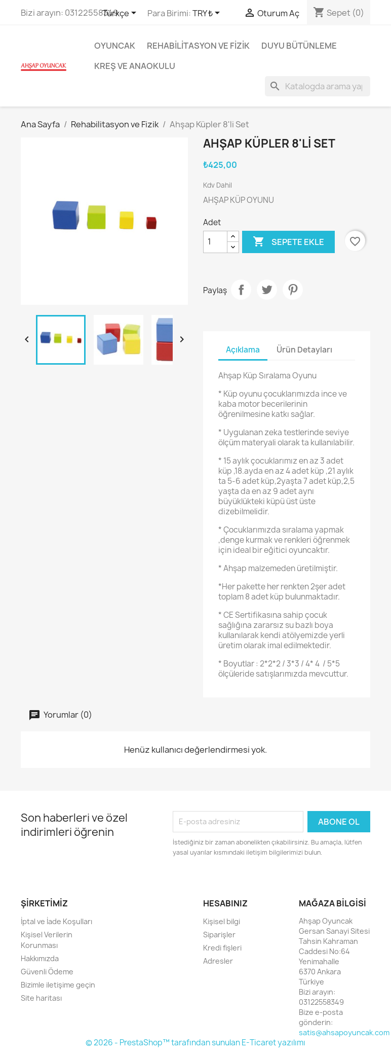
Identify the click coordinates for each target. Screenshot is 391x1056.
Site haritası (41, 998)
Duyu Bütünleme (299, 45)
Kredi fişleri (222, 948)
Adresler (218, 961)
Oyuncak (114, 45)
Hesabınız (225, 903)
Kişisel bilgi (221, 921)
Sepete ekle (288, 242)
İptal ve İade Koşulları (56, 921)
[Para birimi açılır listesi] (207, 14)
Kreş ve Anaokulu (134, 66)
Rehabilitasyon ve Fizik (198, 45)
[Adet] (215, 242)
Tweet (267, 289)
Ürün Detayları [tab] (304, 349)
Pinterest (293, 289)
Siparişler (219, 934)
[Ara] (317, 86)
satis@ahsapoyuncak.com (344, 1032)
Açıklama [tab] (243, 349)
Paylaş (241, 289)
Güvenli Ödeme (47, 971)
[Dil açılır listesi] (121, 14)
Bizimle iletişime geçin (58, 985)
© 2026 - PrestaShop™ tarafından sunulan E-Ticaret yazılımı (195, 1042)
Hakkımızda (40, 958)
